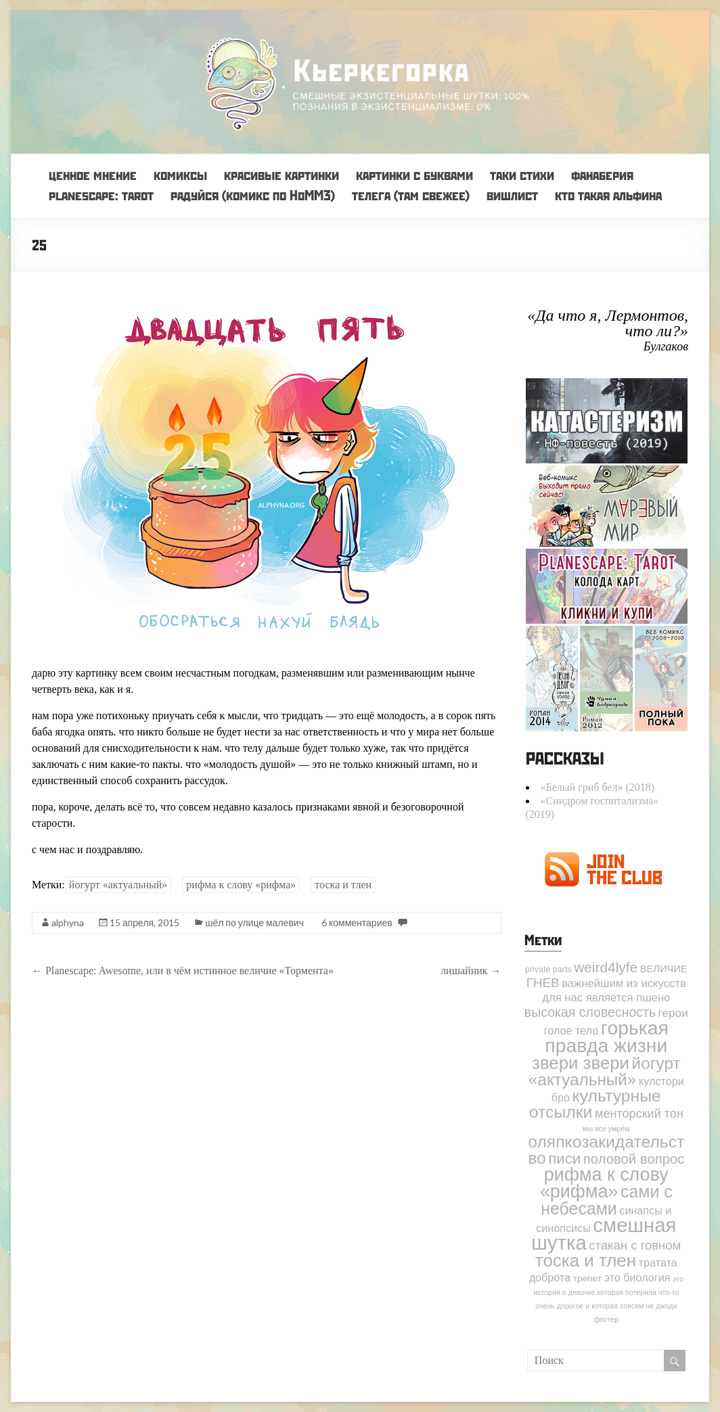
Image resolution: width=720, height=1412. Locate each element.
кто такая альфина (608, 195)
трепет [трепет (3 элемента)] (587, 1278)
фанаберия (602, 175)
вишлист (512, 195)
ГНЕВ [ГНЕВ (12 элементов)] (543, 983)
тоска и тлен (343, 884)
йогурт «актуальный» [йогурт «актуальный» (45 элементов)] (604, 1071)
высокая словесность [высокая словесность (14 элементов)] (590, 1012)
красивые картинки (281, 175)
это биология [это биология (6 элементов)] (637, 1277)
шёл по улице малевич (254, 922)
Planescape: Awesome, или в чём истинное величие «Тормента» (183, 970)
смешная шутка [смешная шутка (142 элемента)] (603, 1234)
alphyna (67, 922)
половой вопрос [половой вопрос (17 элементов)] (634, 1159)
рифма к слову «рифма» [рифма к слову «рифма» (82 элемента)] (604, 1183)
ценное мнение (93, 175)
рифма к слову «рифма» (241, 884)
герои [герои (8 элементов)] (673, 1013)
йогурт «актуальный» (118, 884)
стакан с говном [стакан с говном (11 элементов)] (635, 1245)
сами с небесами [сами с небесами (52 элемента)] (606, 1200)
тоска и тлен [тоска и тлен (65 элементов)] (585, 1260)
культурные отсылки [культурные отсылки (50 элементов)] (595, 1104)
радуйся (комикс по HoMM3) (253, 195)
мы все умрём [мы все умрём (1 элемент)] (606, 1128)
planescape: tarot (101, 195)
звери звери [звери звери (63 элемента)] (580, 1062)
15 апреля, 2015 (144, 922)
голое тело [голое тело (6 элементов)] (571, 1030)
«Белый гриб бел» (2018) (598, 787)
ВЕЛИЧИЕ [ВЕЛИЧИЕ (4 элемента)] (664, 968)
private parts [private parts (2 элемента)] (548, 969)
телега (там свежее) (411, 195)
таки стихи (522, 175)
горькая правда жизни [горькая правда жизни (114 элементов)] (607, 1036)
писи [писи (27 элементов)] (564, 1158)
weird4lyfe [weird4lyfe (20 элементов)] (605, 967)
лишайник (471, 970)
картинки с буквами (414, 175)
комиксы (180, 175)
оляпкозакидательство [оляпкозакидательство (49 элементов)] (606, 1150)
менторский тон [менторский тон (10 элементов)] (639, 1113)
